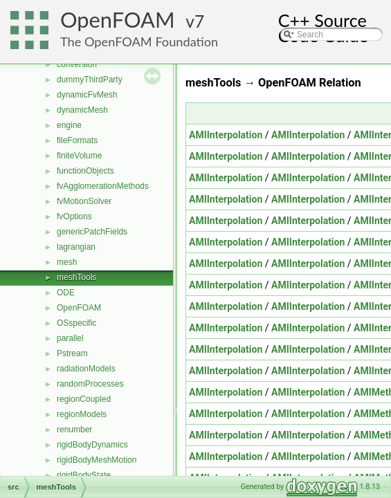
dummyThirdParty (89, 79)
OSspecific (76, 323)
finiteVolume (79, 155)
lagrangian (76, 247)
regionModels (82, 414)
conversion (77, 64)
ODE (66, 292)
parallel (70, 338)
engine (69, 125)
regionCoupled (84, 399)
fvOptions (74, 216)
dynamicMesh (82, 110)
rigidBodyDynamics (92, 445)
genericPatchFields (92, 232)
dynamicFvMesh (87, 95)
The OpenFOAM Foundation (139, 41)
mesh (67, 262)
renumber (74, 429)
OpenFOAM (117, 20)
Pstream (72, 353)
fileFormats (77, 140)
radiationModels (86, 369)
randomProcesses (90, 384)
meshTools (76, 277)
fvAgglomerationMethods (103, 186)
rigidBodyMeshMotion (96, 460)
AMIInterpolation (225, 134)
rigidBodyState (84, 475)
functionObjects (85, 171)
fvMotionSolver (84, 201)
